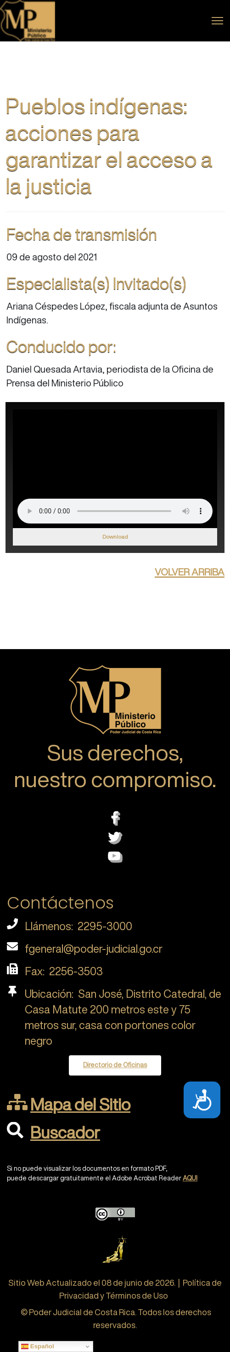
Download (115, 537)
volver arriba (189, 570)
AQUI (190, 1178)
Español (37, 1346)
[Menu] (217, 21)
